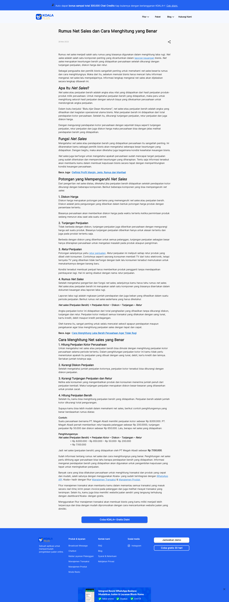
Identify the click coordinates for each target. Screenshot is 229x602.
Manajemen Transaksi (104, 479)
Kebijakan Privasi (106, 561)
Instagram (136, 545)
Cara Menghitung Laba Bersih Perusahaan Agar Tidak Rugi (104, 333)
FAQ (100, 545)
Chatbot (72, 551)
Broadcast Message (78, 545)
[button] (145, 16)
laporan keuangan (144, 58)
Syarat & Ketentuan (107, 556)
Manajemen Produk (129, 479)
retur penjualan (97, 253)
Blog (100, 551)
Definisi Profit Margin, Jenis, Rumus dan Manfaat (99, 172)
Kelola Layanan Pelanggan (81, 556)
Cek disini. (172, 5)
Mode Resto (74, 572)
